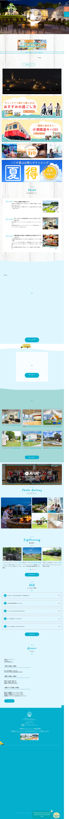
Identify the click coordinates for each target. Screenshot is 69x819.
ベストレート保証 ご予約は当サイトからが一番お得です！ (32, 52)
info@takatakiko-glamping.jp (31, 724)
